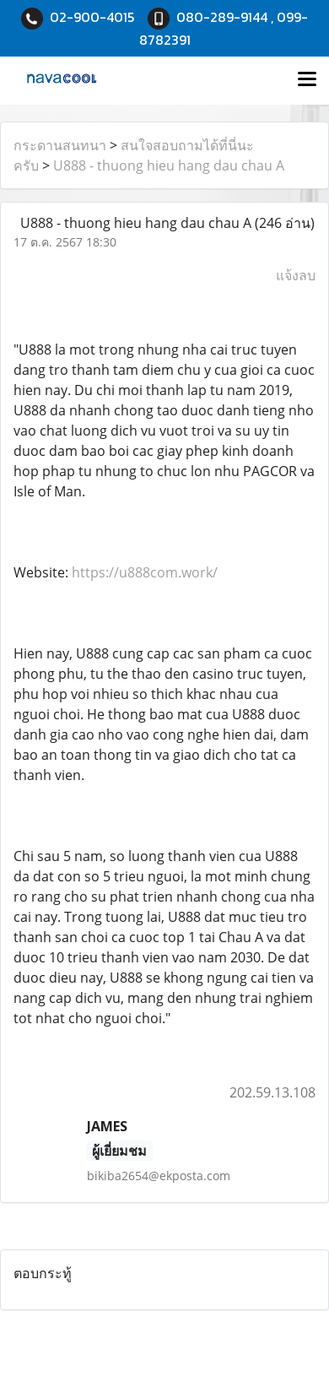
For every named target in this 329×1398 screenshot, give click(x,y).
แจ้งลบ (296, 275)
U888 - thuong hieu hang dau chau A (168, 165)
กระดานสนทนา (59, 145)
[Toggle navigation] (307, 80)
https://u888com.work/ (145, 572)
